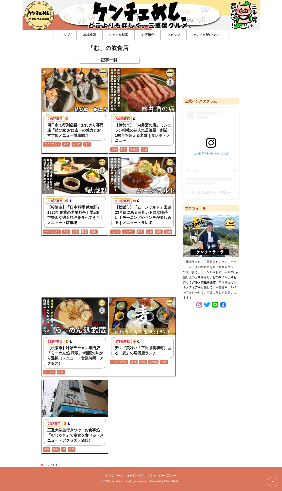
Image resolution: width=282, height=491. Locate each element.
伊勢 (114, 149)
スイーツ (128, 231)
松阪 (84, 231)
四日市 (76, 144)
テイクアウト (51, 144)
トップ (65, 35)
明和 (164, 361)
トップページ (114, 475)
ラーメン (49, 372)
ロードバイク (135, 475)
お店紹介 (147, 35)
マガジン (173, 35)
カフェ (115, 231)
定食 (87, 144)
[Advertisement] (109, 266)
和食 (66, 144)
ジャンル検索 (118, 35)
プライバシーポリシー (162, 475)
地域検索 (89, 35)
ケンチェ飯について (207, 35)
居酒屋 (134, 149)
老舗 (144, 149)
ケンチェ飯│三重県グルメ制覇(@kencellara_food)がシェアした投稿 (228, 192)
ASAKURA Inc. (172, 481)
